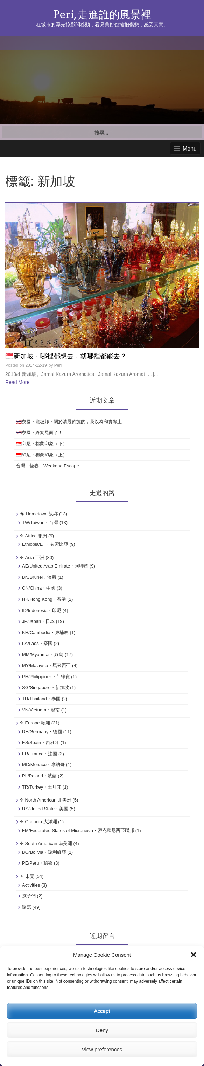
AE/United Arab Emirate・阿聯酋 (55, 566)
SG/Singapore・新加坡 (45, 687)
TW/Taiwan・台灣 (40, 522)
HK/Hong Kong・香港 (44, 599)
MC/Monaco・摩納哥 (43, 764)
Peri (58, 365)
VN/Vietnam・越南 (41, 710)
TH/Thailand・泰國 (41, 698)
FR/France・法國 (39, 753)
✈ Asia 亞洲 (32, 557)
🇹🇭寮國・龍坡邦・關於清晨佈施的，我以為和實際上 (69, 421)
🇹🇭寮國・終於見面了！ (39, 432)
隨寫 (26, 907)
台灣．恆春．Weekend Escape (47, 465)
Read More (17, 382)
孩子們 (29, 896)
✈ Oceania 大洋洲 (38, 821)
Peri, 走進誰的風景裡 (102, 14)
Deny (102, 1030)
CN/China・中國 (38, 588)
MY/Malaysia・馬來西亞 (46, 665)
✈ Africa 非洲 (33, 535)
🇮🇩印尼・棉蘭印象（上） (41, 455)
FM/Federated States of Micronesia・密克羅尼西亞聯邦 (78, 830)
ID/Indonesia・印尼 (41, 610)
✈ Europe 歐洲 (35, 722)
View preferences (102, 1049)
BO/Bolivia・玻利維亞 (44, 852)
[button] (193, 954)
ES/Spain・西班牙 (40, 742)
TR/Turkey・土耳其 (41, 787)
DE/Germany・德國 (42, 731)
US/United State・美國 (45, 808)
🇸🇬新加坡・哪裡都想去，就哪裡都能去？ (66, 356)
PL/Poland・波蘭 (39, 775)
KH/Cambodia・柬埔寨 (45, 632)
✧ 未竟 (27, 876)
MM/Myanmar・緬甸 (42, 654)
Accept (102, 1011)
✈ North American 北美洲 (45, 800)
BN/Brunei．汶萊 (39, 577)
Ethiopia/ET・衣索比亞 (45, 544)
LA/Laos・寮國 (37, 643)
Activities (31, 885)
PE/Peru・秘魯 (37, 863)
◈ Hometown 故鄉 (39, 513)
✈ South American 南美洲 (46, 843)
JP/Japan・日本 (38, 621)
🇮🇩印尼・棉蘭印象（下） (41, 443)
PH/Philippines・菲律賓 (46, 676)
